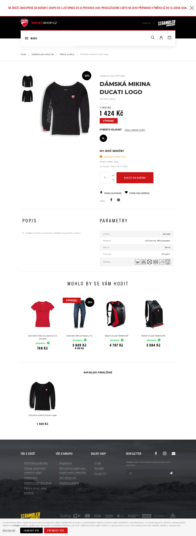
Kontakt (99, 468)
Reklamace (30, 477)
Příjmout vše (55, 530)
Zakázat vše (31, 530)
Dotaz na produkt (111, 192)
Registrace (65, 463)
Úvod (23, 54)
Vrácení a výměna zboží (37, 482)
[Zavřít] (191, 8)
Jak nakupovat (67, 477)
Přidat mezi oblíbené (137, 192)
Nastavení (9, 530)
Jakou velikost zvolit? (135, 129)
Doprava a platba (69, 482)
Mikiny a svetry (67, 54)
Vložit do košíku (135, 178)
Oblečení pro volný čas (43, 54)
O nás (97, 463)
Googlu (16, 525)
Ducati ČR (100, 473)
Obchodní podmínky (36, 463)
